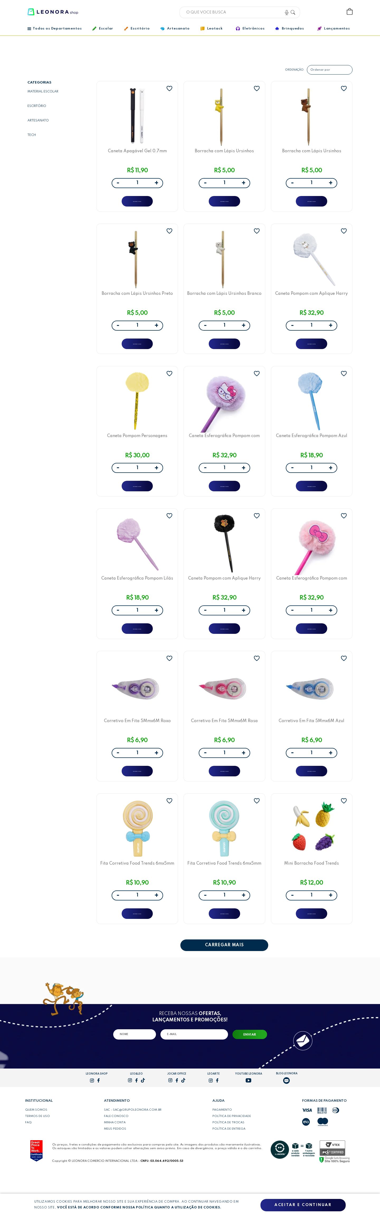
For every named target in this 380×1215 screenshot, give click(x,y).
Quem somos (36, 1151)
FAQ (28, 1163)
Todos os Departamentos (54, 28)
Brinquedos (289, 28)
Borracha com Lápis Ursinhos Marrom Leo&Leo (311, 153)
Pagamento (222, 1151)
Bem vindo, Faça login (314, 11)
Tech (31, 135)
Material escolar (42, 91)
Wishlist (332, 11)
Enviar (249, 1076)
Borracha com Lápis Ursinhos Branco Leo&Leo (224, 303)
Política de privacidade (231, 1157)
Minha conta (115, 1163)
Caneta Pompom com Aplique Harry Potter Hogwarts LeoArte (224, 601)
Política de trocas (228, 1163)
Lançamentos (333, 28)
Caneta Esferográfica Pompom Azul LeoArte (311, 452)
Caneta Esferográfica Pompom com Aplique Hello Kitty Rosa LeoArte (311, 601)
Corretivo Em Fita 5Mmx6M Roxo (137, 751)
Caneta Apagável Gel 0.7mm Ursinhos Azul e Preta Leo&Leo (137, 153)
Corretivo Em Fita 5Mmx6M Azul (311, 751)
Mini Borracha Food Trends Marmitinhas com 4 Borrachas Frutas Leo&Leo (311, 900)
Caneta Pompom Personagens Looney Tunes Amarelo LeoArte (137, 452)
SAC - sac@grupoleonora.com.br (133, 1151)
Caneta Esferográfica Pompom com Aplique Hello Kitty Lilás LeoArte (224, 452)
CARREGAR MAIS (224, 986)
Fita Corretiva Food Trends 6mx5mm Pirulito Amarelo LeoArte (137, 900)
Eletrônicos (250, 28)
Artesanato (174, 28)
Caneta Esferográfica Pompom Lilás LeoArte (137, 601)
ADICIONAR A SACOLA (137, 204)
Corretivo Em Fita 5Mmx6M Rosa (224, 751)
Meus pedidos (115, 1170)
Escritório (137, 28)
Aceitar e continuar (302, 1205)
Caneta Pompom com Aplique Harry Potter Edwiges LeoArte (311, 303)
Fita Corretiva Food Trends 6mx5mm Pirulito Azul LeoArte (224, 900)
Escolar (102, 29)
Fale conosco (116, 1157)
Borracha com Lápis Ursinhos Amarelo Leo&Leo (224, 153)
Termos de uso (37, 1157)
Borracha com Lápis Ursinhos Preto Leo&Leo (137, 303)
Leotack (212, 29)
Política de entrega (228, 1170)
